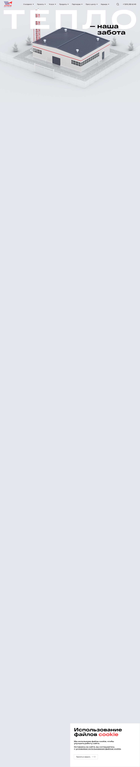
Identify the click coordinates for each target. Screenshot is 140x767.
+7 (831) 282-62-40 (129, 4)
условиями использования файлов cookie (98, 749)
